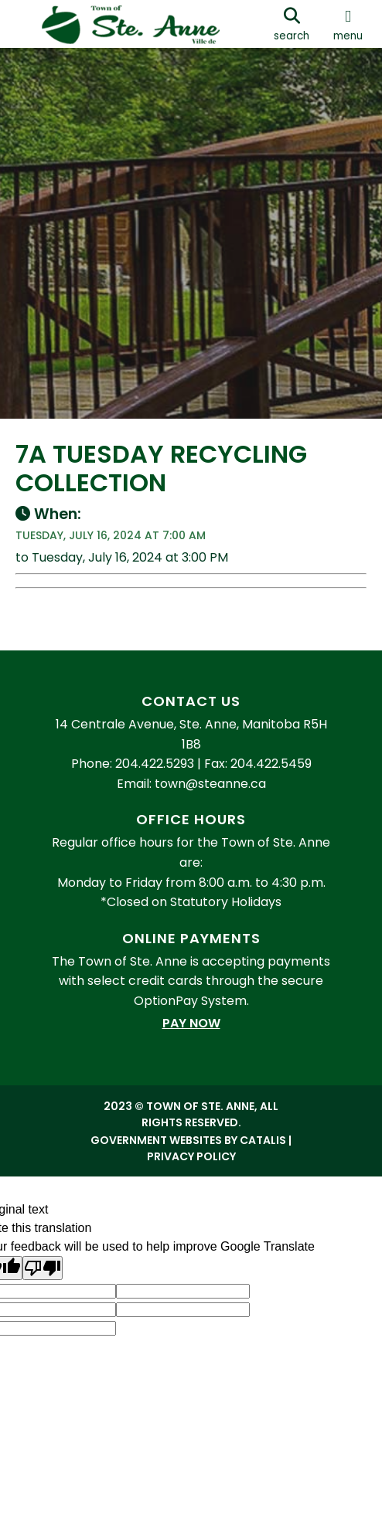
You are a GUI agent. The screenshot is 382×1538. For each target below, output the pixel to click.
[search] (291, 24)
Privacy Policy (191, 1156)
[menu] (348, 24)
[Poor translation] (42, 1268)
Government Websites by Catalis (188, 1140)
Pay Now (191, 1023)
